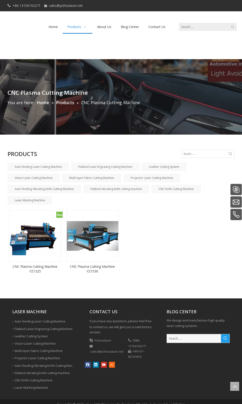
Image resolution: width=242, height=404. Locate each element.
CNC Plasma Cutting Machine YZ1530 (92, 268)
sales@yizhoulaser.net (66, 5)
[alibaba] (112, 365)
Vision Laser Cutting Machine (34, 178)
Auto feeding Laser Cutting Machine (38, 167)
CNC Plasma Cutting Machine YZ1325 (35, 268)
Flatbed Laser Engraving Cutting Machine (105, 167)
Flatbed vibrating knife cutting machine (116, 189)
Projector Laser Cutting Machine (152, 178)
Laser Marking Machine (30, 200)
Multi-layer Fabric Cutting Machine (91, 178)
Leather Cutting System (164, 167)
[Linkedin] (96, 365)
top (234, 386)
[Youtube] (104, 365)
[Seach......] (204, 27)
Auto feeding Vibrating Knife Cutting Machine (44, 189)
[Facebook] (88, 365)
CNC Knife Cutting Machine (176, 189)
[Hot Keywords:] (233, 27)
